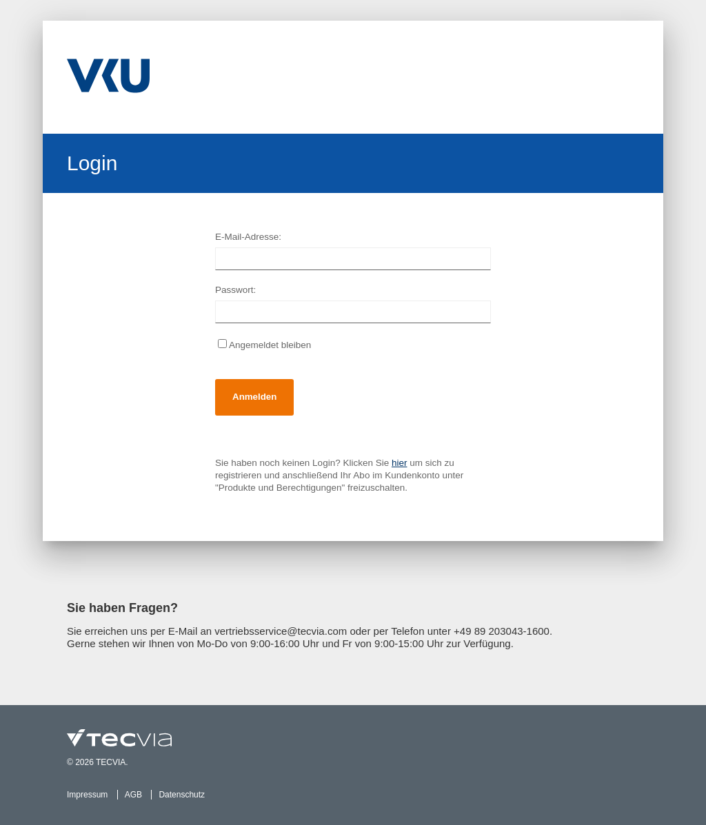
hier (399, 463)
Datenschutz (182, 794)
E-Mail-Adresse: (248, 237)
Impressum (87, 794)
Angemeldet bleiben (264, 344)
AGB (133, 794)
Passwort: (235, 290)
